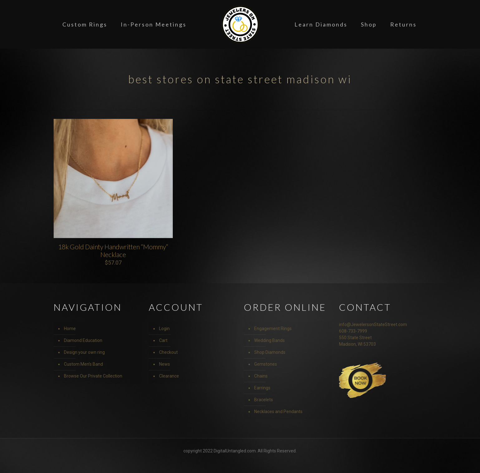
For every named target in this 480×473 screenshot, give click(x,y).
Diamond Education (83, 340)
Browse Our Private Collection (93, 375)
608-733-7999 (353, 331)
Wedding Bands (269, 340)
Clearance (169, 375)
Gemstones (265, 364)
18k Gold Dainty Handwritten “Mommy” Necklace (113, 250)
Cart (163, 340)
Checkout (168, 352)
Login (164, 328)
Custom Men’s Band (83, 364)
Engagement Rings (273, 328)
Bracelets (263, 399)
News (164, 364)
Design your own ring (84, 352)
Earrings (262, 387)
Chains (261, 375)
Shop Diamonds (269, 352)
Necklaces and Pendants (278, 411)
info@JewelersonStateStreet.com (373, 324)
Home (70, 328)
